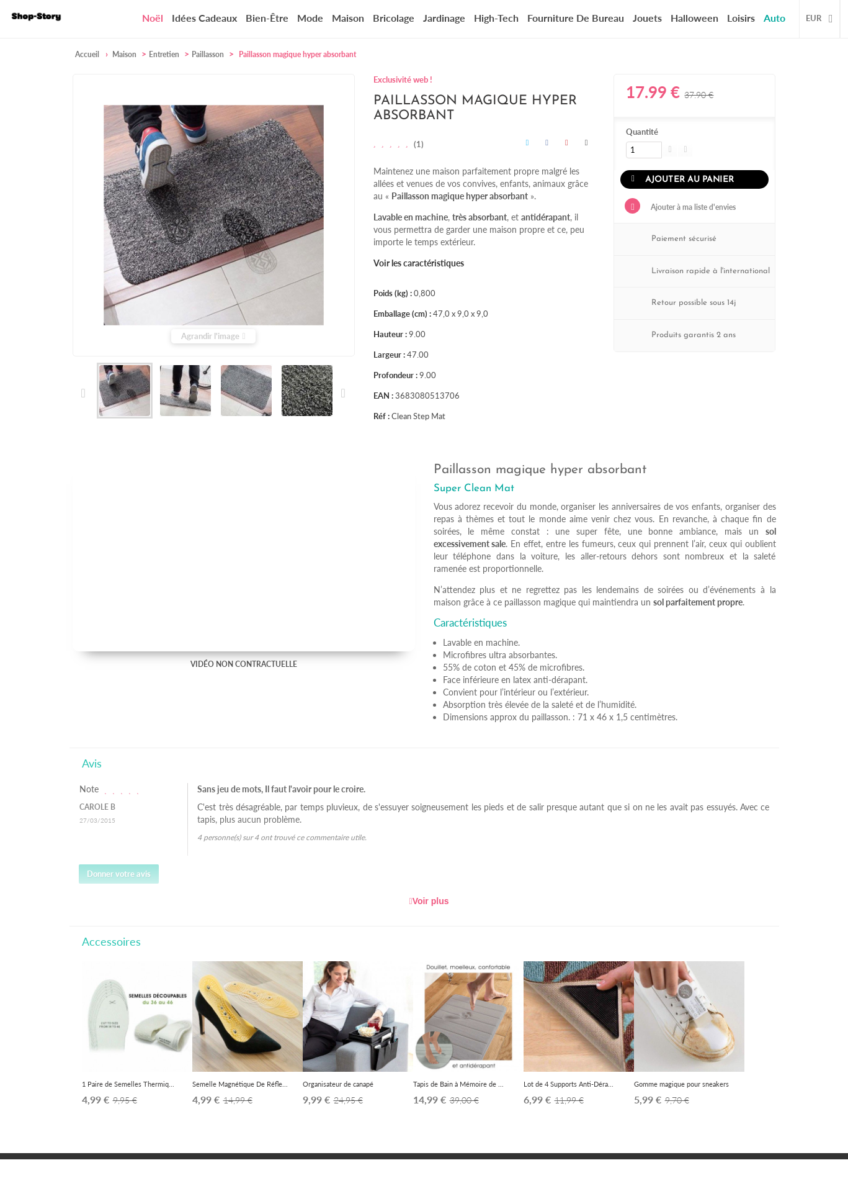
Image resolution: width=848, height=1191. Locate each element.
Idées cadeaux (204, 18)
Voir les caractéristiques (418, 263)
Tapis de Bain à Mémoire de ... (458, 1084)
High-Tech (496, 18)
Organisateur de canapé (338, 1084)
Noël (152, 18)
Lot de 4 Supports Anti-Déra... (569, 1084)
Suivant (343, 393)
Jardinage (444, 18)
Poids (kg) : (392, 293)
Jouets (647, 18)
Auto (774, 18)
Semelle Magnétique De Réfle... (240, 1084)
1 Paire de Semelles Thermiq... (128, 1084)
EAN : (383, 396)
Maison (348, 18)
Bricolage (393, 18)
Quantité (642, 132)
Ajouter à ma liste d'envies (692, 206)
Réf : (381, 416)
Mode (310, 18)
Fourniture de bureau (575, 18)
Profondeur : (395, 375)
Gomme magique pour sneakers (681, 1084)
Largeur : (389, 355)
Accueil (87, 54)
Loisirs (741, 18)
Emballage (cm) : (402, 314)
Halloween (694, 18)
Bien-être (267, 18)
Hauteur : (390, 334)
